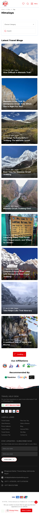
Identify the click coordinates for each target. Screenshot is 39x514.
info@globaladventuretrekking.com (16, 477)
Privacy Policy (12, 510)
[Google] (22, 377)
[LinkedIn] (14, 411)
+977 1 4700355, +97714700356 (16, 481)
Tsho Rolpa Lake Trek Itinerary (17, 310)
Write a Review (25, 423)
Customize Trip (5, 435)
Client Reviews (5, 423)
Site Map (23, 432)
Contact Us (23, 435)
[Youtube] (17, 411)
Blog (9, 9)
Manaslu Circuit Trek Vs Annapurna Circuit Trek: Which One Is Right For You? (17, 104)
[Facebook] (2, 411)
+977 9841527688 (11, 405)
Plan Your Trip (24, 420)
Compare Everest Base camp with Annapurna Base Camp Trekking (16, 274)
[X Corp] (6, 411)
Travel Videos (5, 429)
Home (3, 9)
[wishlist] (22, 4)
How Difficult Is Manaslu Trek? (17, 72)
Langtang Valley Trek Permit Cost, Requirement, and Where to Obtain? (17, 240)
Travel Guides (5, 420)
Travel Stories (5, 432)
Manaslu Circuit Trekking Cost (17, 208)
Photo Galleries (6, 426)
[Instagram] (10, 411)
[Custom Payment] (19, 497)
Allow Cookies (26, 510)
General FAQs (24, 429)
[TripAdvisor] (10, 377)
